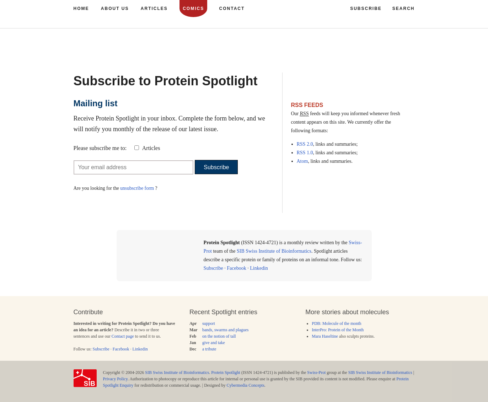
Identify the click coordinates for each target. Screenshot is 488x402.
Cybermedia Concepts (245, 385)
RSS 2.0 (305, 144)
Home (81, 8)
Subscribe (216, 167)
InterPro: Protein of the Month (338, 329)
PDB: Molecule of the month (336, 323)
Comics (193, 8)
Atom (302, 161)
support (208, 323)
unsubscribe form (137, 188)
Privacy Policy (115, 378)
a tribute (209, 349)
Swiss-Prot (316, 372)
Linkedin (259, 268)
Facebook (236, 268)
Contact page (123, 336)
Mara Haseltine (325, 336)
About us (115, 8)
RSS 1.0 (305, 152)
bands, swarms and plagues (225, 329)
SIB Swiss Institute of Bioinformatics (274, 251)
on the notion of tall (219, 336)
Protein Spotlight (225, 372)
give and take (213, 342)
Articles (151, 148)
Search (403, 8)
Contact (232, 8)
